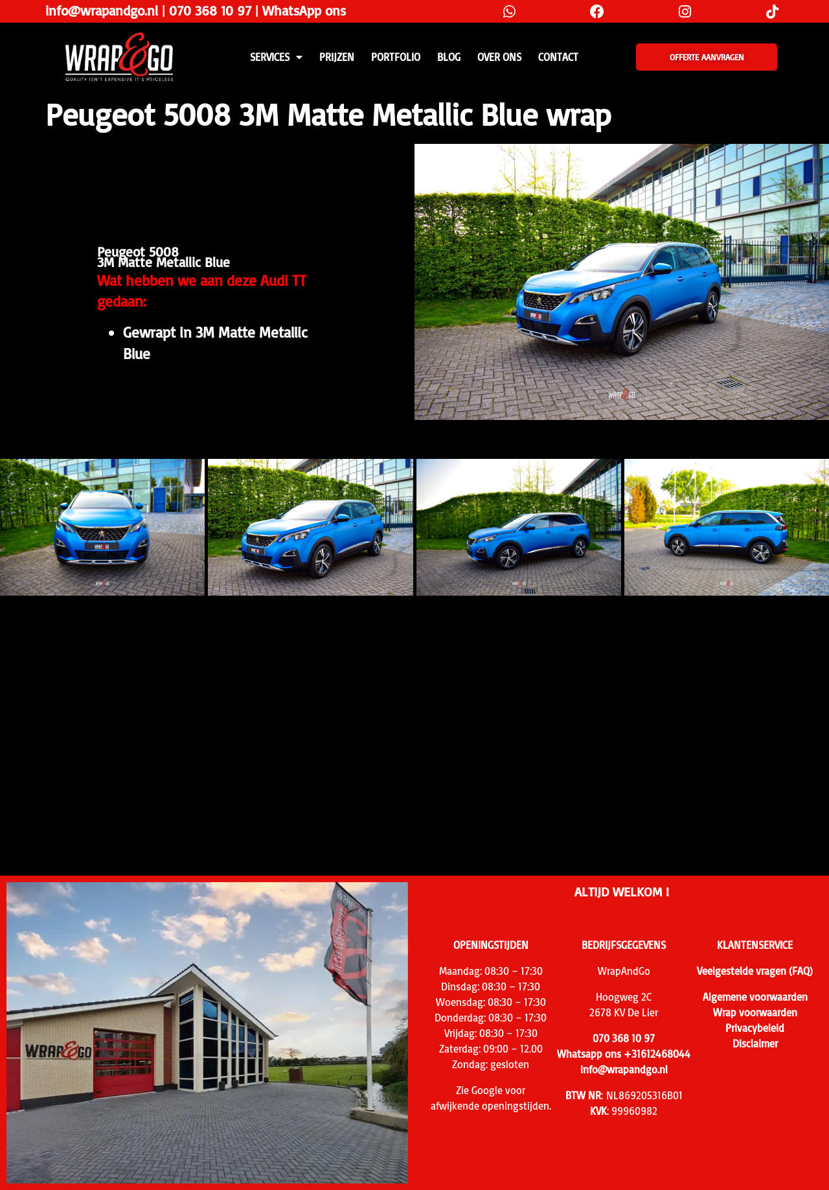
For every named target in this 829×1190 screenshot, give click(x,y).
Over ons (499, 57)
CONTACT (558, 57)
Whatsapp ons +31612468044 (623, 1053)
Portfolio (395, 57)
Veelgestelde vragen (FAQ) (755, 970)
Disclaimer (755, 1043)
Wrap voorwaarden (755, 1012)
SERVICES (276, 57)
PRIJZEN (336, 57)
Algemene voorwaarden (755, 996)
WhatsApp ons (304, 10)
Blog (448, 57)
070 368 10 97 (210, 10)
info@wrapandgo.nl (101, 10)
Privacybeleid (754, 1027)
